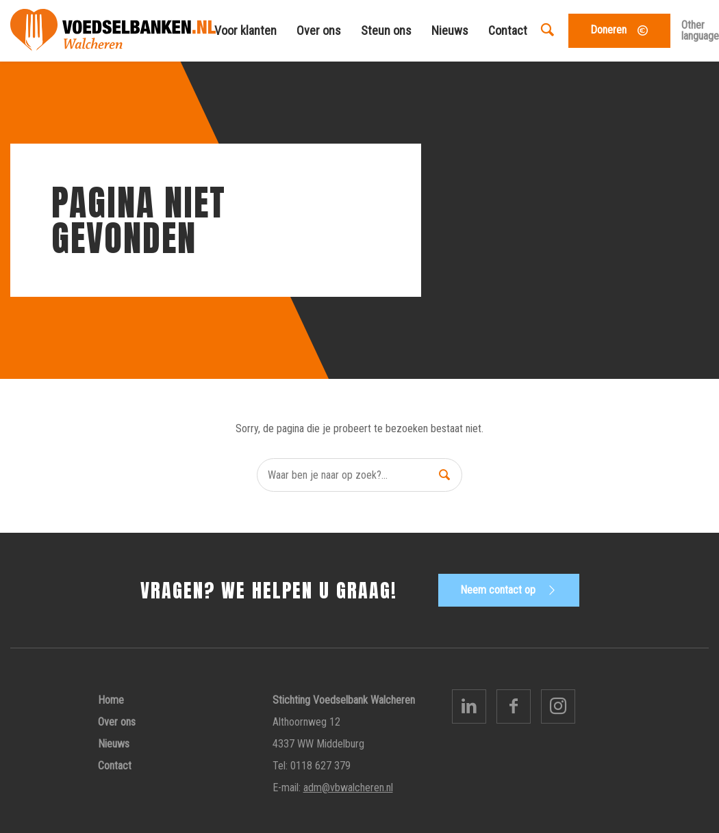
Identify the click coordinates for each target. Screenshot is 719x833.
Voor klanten (245, 30)
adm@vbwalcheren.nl (348, 787)
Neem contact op (497, 589)
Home (111, 699)
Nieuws (449, 30)
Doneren (608, 29)
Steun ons (386, 30)
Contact (507, 30)
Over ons (319, 30)
